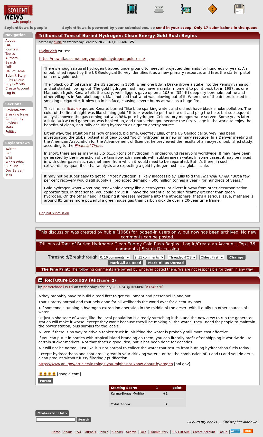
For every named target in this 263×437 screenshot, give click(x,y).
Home (56, 432)
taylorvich (48, 51)
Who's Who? (14, 162)
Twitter (10, 149)
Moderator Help (52, 413)
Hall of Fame (15, 71)
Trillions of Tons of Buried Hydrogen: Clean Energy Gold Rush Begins (118, 35)
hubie (58, 42)
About (10, 40)
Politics (10, 131)
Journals (11, 49)
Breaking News (17, 114)
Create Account (17, 88)
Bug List (11, 166)
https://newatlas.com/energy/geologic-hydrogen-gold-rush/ (92, 59)
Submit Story (15, 75)
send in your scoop (173, 28)
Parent (45, 380)
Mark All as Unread (166, 262)
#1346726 (154, 287)
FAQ (8, 45)
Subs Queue (14, 80)
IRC (8, 153)
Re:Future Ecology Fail (71, 280)
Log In (10, 93)
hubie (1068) (117, 232)
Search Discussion (160, 248)
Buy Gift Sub (15, 84)
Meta (9, 127)
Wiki (8, 157)
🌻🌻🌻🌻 (47, 374)
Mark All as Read (125, 262)
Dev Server (14, 170)
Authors (11, 58)
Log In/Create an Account (209, 244)
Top (242, 244)
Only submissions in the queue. (226, 28)
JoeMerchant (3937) (58, 287)
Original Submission (54, 213)
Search (10, 62)
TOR (8, 175)
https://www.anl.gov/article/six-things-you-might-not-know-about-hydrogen (106, 364)
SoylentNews (18, 14)
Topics (10, 54)
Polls (8, 67)
